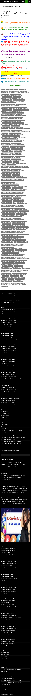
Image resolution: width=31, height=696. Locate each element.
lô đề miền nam (18, 153)
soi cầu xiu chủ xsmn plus (20, 257)
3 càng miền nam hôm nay (14, 91)
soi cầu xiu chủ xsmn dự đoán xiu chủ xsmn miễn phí (11, 238)
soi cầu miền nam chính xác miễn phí (8, 182)
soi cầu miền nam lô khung (7, 202)
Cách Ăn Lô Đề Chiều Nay (5, 415)
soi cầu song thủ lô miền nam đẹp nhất (8, 380)
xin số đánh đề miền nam (6, 273)
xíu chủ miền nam (5, 280)
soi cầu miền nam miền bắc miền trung (9, 203)
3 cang (3, 89)
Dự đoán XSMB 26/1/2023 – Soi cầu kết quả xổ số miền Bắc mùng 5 (13, 486)
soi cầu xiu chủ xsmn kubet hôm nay (20, 241)
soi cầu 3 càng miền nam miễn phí (21, 166)
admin (9, 17)
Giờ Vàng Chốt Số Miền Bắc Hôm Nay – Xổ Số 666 (10, 481)
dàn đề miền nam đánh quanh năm (16, 117)
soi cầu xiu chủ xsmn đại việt (7, 232)
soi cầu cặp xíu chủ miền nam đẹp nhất (8, 367)
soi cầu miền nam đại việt (19, 192)
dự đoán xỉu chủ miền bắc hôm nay (8, 137)
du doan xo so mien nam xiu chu (8, 144)
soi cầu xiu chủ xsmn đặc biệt (7, 231)
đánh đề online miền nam (6, 121)
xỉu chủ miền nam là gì (6, 283)
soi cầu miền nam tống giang (7, 215)
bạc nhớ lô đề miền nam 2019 (7, 92)
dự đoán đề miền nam (6, 130)
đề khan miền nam (13, 124)
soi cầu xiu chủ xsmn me (6, 245)
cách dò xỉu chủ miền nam (21, 104)
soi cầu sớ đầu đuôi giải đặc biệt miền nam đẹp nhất (11, 378)
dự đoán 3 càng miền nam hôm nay (23, 128)
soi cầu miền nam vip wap (18, 219)
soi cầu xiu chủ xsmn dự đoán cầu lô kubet (10, 235)
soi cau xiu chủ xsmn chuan (7, 229)
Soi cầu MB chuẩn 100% (5, 313)
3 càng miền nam (5, 91)
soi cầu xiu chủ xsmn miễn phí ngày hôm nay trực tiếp (11, 248)
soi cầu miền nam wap (6, 221)
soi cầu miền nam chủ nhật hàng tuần (20, 186)
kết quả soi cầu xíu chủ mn (7, 150)
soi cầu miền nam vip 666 (16, 218)
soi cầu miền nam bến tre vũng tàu (8, 177)
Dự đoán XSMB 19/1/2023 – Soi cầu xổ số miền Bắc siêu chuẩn (12, 501)
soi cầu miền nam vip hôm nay (7, 219)
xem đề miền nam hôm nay (23, 270)
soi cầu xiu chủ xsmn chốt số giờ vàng (21, 228)
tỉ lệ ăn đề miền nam (17, 268)
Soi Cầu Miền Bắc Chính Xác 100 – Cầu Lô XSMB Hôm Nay (12, 448)
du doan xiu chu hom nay (17, 134)
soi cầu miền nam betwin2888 (21, 177)
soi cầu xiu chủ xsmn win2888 (7, 261)
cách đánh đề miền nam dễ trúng (18, 101)
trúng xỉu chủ (4, 270)
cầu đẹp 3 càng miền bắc (15, 85)
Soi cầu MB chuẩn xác (5, 341)
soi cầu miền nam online (19, 206)
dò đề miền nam (5, 128)
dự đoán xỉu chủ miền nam (21, 137)
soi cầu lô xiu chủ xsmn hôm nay (18, 170)
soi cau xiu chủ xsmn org (6, 255)
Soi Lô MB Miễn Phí (4, 424)
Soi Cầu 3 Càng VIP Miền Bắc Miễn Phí (8, 302)
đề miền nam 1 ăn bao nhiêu (23, 124)
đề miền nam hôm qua (15, 125)
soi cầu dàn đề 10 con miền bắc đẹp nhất (9, 357)
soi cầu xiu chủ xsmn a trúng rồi (8, 225)
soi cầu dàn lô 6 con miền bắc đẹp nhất (8, 331)
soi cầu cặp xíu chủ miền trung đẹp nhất (8, 389)
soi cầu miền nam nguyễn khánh (8, 206)
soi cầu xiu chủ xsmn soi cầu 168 (7, 260)
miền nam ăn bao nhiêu (6, 160)
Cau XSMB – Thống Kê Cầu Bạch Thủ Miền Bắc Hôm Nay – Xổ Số (13, 295)
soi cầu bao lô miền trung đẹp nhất (7, 387)
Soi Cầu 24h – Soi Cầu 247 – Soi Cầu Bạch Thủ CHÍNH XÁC (12, 430)
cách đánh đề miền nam (6, 101)
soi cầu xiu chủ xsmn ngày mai (18, 251)
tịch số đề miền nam (25, 268)
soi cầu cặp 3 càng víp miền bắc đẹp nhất (9, 344)
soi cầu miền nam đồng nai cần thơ (8, 195)
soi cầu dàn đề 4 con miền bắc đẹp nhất (8, 350)
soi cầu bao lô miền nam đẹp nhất (7, 365)
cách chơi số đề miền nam (17, 98)
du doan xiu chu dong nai (6, 134)
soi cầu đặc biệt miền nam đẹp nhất (8, 370)
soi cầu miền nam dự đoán (21, 195)
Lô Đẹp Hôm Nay (4, 422)
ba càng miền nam (23, 91)
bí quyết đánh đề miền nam (15, 94)
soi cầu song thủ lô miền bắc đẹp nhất (8, 315)
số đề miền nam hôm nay (21, 163)
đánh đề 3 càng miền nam (17, 118)
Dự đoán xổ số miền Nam (16, 143)
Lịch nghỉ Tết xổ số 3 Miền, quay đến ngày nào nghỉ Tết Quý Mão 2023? (14, 499)
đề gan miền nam (5, 124)
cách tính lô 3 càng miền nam (16, 105)
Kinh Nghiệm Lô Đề (4, 406)
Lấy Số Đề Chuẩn (4, 417)
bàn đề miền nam (17, 92)
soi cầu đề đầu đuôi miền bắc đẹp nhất (8, 361)
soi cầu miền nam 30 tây (6, 173)
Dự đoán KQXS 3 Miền (5, 409)
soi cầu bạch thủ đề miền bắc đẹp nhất (8, 348)
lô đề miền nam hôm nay (16, 154)
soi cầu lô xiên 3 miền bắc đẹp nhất (8, 335)
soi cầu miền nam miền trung (7, 205)
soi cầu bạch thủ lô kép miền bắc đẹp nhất (9, 318)
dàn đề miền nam (5, 117)
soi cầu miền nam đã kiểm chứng (21, 189)
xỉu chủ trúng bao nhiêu (6, 284)
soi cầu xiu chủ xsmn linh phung (8, 244)
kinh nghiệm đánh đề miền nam (18, 150)
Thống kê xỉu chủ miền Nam (7, 268)
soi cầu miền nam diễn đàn (6, 193)
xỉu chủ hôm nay (21, 277)
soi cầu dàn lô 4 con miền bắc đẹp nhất (8, 328)
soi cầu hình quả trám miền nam (15, 167)
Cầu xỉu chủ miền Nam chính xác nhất (8, 112)
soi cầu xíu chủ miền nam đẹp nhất (14, 14)
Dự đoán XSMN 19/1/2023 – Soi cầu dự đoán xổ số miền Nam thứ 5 (13, 503)
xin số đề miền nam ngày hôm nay (19, 274)
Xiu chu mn (3, 22)
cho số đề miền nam (5, 114)
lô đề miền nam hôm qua (19, 156)
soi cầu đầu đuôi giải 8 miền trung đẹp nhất (9, 396)
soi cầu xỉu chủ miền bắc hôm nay (18, 222)
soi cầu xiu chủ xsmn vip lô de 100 (21, 260)
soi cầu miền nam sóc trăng (20, 208)
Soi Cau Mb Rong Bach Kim (6, 445)
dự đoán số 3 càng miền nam (7, 131)
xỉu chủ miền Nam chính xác (7, 281)
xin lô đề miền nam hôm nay (16, 271)
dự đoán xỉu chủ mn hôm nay (7, 141)
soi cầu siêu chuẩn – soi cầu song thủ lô (8, 309)
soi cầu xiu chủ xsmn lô (19, 244)
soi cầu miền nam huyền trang (18, 199)
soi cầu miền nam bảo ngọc (18, 176)
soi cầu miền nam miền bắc (18, 202)
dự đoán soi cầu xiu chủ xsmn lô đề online (21, 131)
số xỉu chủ (4, 164)
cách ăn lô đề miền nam (17, 95)
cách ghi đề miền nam (6, 105)
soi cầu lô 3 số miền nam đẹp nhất (7, 374)
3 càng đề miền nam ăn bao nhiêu (12, 89)
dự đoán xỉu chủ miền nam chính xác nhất (9, 138)
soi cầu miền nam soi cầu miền (7, 209)
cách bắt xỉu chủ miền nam (7, 98)
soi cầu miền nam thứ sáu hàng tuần (19, 212)
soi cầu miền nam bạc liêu (6, 176)
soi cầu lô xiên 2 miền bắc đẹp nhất (8, 333)
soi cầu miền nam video (6, 216)
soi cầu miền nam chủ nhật (7, 186)
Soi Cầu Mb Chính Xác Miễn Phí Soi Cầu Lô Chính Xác (11, 293)
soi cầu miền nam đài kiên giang (7, 190)
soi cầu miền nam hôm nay (6, 199)
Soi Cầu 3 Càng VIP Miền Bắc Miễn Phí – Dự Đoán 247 (11, 300)
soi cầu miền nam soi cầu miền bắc (20, 209)
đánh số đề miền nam (16, 121)
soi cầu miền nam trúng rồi (19, 215)
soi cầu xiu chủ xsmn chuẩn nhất (19, 229)
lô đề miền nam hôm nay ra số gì (8, 156)
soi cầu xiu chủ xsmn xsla (18, 261)
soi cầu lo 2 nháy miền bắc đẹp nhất (8, 326)
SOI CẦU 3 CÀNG (4, 432)
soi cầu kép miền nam (6, 169)
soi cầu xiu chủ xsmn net (6, 251)
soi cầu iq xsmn (25, 167)
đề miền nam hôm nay (6, 125)
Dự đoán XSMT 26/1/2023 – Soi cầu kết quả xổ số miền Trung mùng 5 (14, 490)
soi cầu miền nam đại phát (19, 190)
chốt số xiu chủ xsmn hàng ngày (8, 115)
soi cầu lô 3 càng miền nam (16, 169)
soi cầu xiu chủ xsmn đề (18, 232)
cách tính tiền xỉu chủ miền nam (22, 108)
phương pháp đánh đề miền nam (18, 160)
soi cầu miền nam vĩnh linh (17, 216)
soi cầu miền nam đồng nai (18, 193)
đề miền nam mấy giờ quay (6, 127)
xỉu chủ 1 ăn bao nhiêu (6, 277)
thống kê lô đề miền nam (6, 267)
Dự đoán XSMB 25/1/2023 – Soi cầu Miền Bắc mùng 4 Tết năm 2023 (13, 492)
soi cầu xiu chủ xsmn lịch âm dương (21, 242)
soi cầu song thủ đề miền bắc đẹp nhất (8, 359)
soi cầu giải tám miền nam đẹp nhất (8, 372)
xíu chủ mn (14, 283)
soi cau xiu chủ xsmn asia (19, 225)
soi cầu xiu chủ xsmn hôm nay (7, 241)
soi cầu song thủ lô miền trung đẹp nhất (8, 402)
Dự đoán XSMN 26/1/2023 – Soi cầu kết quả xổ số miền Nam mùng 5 (14, 488)
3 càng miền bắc (22, 89)
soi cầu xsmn (4, 264)
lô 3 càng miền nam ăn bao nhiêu (8, 153)
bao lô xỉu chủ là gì (25, 92)
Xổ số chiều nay (22, 284)
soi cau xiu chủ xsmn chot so (7, 228)
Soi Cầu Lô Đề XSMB (4, 419)
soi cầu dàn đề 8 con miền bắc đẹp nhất (8, 354)
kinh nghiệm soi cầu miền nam (7, 151)
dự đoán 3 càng (12, 128)
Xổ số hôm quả (4, 286)
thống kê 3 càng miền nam (13, 264)
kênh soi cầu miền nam (18, 147)
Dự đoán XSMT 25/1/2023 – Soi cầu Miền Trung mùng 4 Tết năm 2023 (14, 497)
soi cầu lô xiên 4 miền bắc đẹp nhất (8, 337)
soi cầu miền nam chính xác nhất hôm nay (9, 183)
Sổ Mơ (2, 426)
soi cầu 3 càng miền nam (11, 164)
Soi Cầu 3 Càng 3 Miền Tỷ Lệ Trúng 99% (8, 297)
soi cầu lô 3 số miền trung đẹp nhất (7, 393)
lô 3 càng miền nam (17, 151)
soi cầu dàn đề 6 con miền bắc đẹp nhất (8, 352)
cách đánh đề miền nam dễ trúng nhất (9, 102)
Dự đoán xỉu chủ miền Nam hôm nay (8, 140)
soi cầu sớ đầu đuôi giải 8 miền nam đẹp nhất (9, 376)
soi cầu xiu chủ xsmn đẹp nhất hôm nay (9, 234)
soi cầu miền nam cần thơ (6, 180)
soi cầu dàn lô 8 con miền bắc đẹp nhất (8, 322)
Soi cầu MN (13, 221)
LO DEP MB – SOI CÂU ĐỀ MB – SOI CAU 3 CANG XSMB (13, 1)
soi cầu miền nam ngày (18, 205)
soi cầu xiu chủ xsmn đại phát (19, 231)
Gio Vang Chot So (4, 428)
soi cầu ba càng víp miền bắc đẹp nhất (8, 346)
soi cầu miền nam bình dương (7, 179)
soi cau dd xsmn (5, 167)
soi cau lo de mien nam (6, 170)
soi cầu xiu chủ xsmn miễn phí (17, 245)
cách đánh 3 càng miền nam (7, 99)
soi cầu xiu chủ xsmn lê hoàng (7, 242)
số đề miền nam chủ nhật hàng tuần (8, 163)
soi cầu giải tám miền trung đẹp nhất (8, 400)
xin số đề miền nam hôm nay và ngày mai (19, 273)
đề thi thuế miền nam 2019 (17, 127)
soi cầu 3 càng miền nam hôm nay (8, 166)
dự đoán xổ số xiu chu (19, 144)
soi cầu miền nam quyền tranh (7, 208)
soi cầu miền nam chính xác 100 (18, 180)
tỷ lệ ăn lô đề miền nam (13, 270)
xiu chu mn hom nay (20, 283)
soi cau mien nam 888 (15, 173)
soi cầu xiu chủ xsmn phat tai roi (8, 257)
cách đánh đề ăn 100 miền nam (19, 99)
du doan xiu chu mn (20, 140)
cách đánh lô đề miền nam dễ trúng (8, 104)
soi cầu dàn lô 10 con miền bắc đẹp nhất (8, 324)
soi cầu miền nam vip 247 (6, 218)
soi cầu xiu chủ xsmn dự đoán (23, 234)
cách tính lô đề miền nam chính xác (8, 108)
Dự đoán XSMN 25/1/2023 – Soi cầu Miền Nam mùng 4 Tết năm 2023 (14, 494)
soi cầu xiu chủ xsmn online (20, 254)
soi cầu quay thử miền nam (22, 221)
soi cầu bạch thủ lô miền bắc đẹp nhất (8, 320)
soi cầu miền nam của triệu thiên (8, 189)
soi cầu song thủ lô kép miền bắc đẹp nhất (9, 339)
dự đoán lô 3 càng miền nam (16, 130)
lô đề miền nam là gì (5, 157)
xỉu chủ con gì (14, 277)
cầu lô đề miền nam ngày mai (7, 111)
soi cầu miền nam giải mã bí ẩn (16, 196)
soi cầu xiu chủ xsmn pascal (18, 255)
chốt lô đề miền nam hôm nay (16, 114)
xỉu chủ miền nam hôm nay (18, 281)
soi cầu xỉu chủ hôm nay (6, 222)
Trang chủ (2, 307)
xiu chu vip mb (5, 23)
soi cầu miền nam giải (6, 196)
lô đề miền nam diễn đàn (6, 154)
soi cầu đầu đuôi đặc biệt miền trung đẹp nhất (10, 398)
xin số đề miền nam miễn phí (7, 274)
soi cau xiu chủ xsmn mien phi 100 (8, 247)
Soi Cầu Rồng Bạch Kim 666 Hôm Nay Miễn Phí (10, 450)
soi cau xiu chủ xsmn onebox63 (7, 254)
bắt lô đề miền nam (5, 94)
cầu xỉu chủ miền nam (18, 111)
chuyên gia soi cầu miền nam (20, 115)
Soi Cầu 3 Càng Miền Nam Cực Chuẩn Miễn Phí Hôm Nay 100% (13, 437)
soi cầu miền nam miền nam (22, 203)
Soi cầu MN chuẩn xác (5, 11)
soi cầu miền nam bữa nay (18, 179)
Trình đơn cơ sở (29, 1)
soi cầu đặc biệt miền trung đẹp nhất (8, 391)
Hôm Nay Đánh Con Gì (5, 413)
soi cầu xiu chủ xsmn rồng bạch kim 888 (9, 258)
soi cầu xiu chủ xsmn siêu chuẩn (23, 258)
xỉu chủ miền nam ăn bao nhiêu (15, 280)
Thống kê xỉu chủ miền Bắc (17, 267)
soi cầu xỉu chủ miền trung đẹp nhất (8, 404)
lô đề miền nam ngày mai (15, 157)
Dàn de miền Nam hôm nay (6, 118)
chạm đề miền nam (20, 112)
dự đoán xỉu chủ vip (17, 141)
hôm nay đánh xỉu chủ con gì (7, 147)
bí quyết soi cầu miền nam (6, 95)
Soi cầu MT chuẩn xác (5, 385)
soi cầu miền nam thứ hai (6, 212)
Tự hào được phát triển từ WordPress (7, 694)
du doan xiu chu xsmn (6, 143)
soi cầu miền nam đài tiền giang (7, 192)
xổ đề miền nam (15, 284)
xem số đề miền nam (5, 271)
